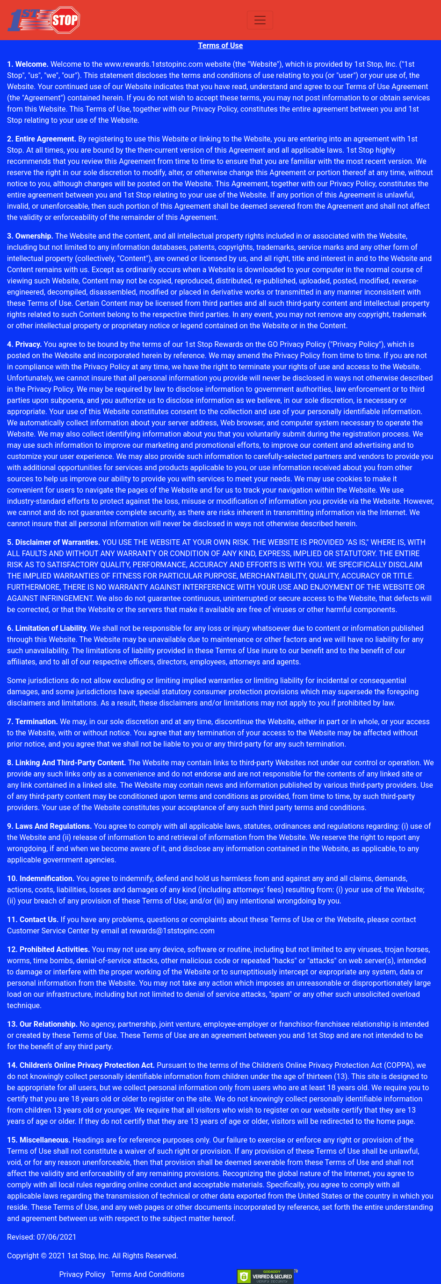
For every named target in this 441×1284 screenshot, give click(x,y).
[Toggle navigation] (260, 20)
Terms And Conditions (148, 1274)
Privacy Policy (214, 109)
